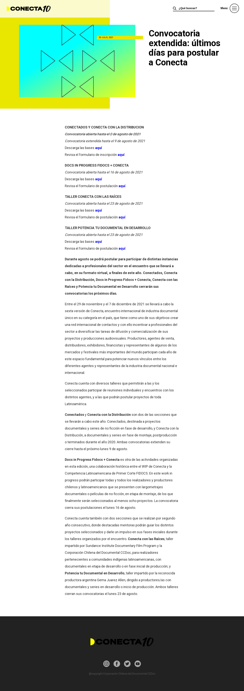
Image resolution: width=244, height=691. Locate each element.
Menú (224, 8)
